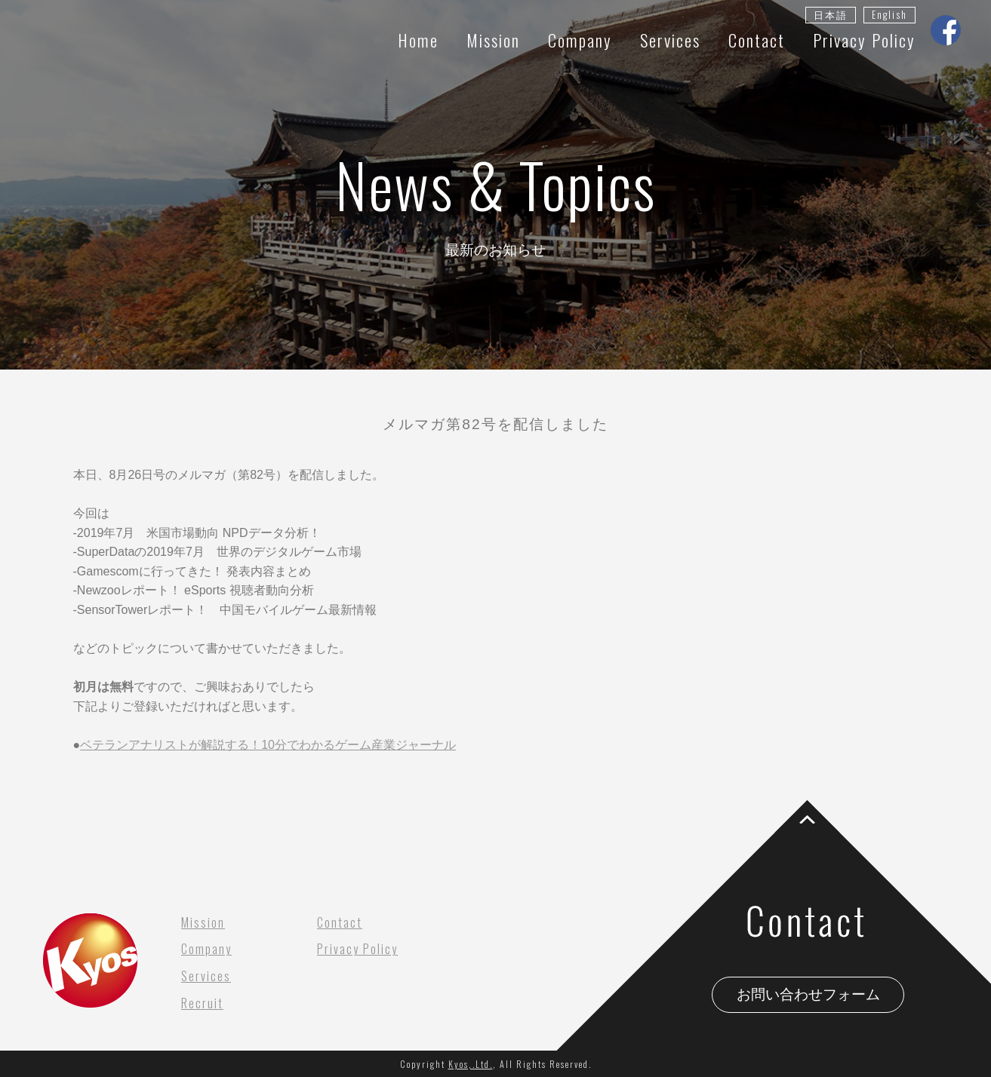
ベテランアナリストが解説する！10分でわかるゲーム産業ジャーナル (268, 744)
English (889, 15)
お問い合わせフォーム (808, 994)
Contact (756, 39)
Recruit (202, 1003)
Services (670, 39)
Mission (493, 39)
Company (580, 39)
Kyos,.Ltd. (470, 1063)
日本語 (831, 15)
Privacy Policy (864, 39)
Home (418, 39)
